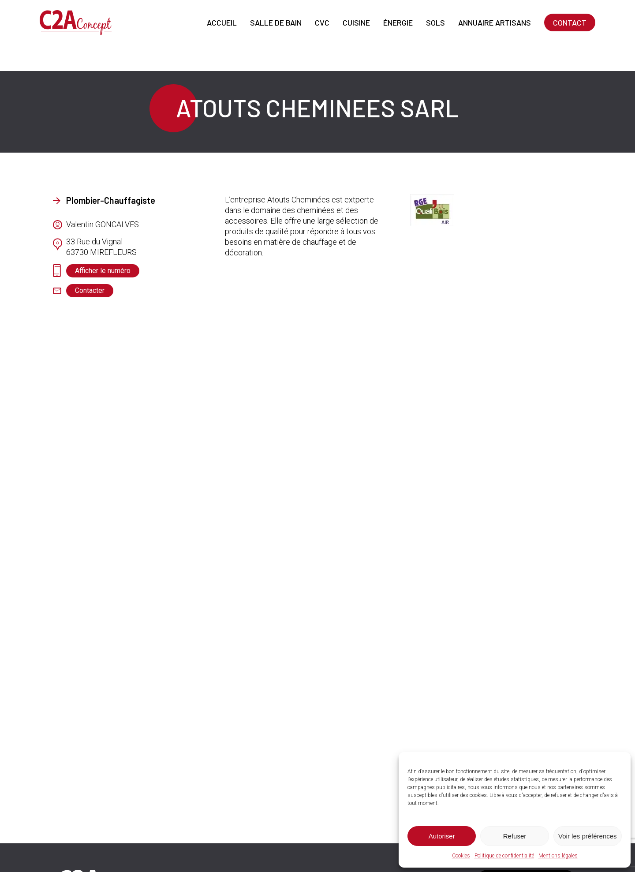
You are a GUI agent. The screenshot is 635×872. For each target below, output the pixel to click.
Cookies (461, 856)
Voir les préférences (587, 836)
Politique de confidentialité (504, 856)
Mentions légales (558, 856)
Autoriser (442, 836)
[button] (102, 270)
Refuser (515, 836)
